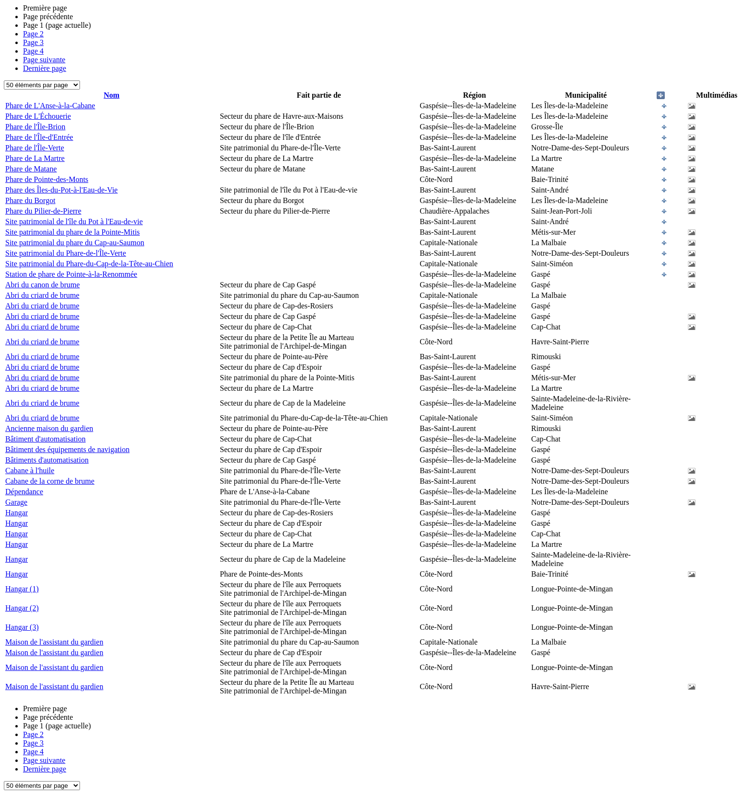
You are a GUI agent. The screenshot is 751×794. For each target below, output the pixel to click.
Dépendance (24, 492)
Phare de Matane (31, 169)
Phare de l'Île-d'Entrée (39, 137)
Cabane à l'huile (29, 470)
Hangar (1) (22, 589)
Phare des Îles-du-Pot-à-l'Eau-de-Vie (61, 190)
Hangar (16, 513)
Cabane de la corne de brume (49, 481)
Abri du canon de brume (42, 285)
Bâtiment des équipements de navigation (67, 449)
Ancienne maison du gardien (49, 428)
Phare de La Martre (35, 158)
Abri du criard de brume (42, 295)
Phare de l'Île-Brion (35, 127)
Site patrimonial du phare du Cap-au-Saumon (74, 242)
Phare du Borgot (30, 200)
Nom (112, 95)
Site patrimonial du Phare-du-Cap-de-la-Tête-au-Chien (89, 264)
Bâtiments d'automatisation (47, 460)
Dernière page (44, 68)
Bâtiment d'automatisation (45, 439)
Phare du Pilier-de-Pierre (43, 211)
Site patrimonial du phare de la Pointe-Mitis (72, 232)
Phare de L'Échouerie (38, 116)
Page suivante (44, 60)
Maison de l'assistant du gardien (54, 642)
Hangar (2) (22, 608)
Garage (16, 502)
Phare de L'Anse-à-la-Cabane (50, 106)
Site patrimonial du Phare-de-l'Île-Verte (65, 253)
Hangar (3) (22, 627)
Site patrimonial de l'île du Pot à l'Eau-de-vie (74, 221)
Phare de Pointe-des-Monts (46, 179)
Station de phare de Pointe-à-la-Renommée (71, 274)
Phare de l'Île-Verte (34, 148)
